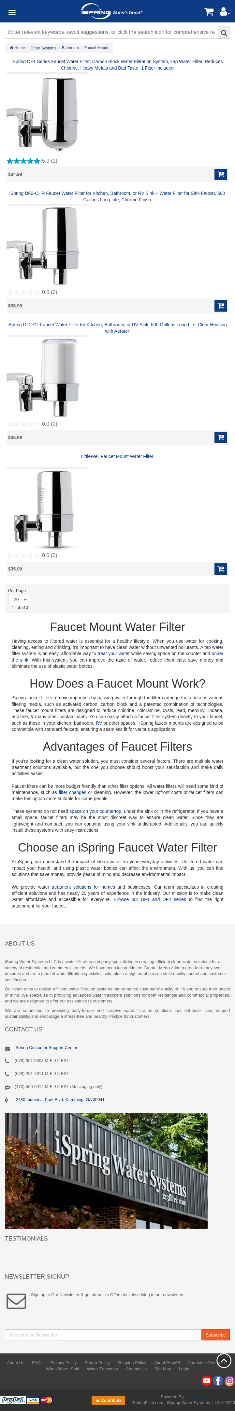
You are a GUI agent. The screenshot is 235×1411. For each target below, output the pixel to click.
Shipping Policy (131, 1362)
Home (17, 48)
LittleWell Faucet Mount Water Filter (117, 456)
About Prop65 (167, 1362)
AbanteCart (195, 1396)
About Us (15, 1362)
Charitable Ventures (206, 1362)
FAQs (37, 1362)
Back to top (224, 1360)
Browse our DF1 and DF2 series (150, 899)
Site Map (162, 1368)
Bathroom (70, 48)
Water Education (102, 1368)
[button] (225, 13)
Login (184, 1368)
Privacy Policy (63, 1362)
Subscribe (216, 1334)
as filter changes (69, 792)
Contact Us (136, 1368)
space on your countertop (95, 811)
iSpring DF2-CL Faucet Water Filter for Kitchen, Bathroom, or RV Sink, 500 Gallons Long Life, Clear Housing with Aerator (117, 328)
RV (99, 723)
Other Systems (43, 48)
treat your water (114, 653)
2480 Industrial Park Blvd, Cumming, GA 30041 (60, 1099)
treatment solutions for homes (83, 887)
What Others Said (62, 1368)
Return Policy (97, 1362)
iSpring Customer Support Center (46, 1047)
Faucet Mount (96, 48)
